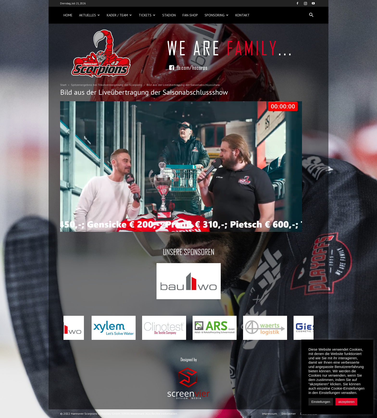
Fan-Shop (190, 15)
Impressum (269, 413)
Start (63, 85)
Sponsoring (216, 15)
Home (67, 15)
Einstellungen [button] (320, 402)
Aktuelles (89, 15)
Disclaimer (289, 413)
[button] (311, 15)
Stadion (169, 15)
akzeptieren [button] (346, 402)
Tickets (147, 15)
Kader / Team (119, 15)
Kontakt (242, 15)
